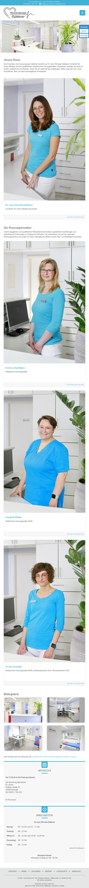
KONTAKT (48, 871)
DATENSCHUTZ (62, 871)
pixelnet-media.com (48, 884)
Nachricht (84, 35)
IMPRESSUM (76, 871)
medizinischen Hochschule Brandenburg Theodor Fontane (54, 757)
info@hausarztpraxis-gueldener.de (53, 4)
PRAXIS (24, 871)
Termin (84, 31)
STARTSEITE (12, 871)
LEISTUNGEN (35, 871)
